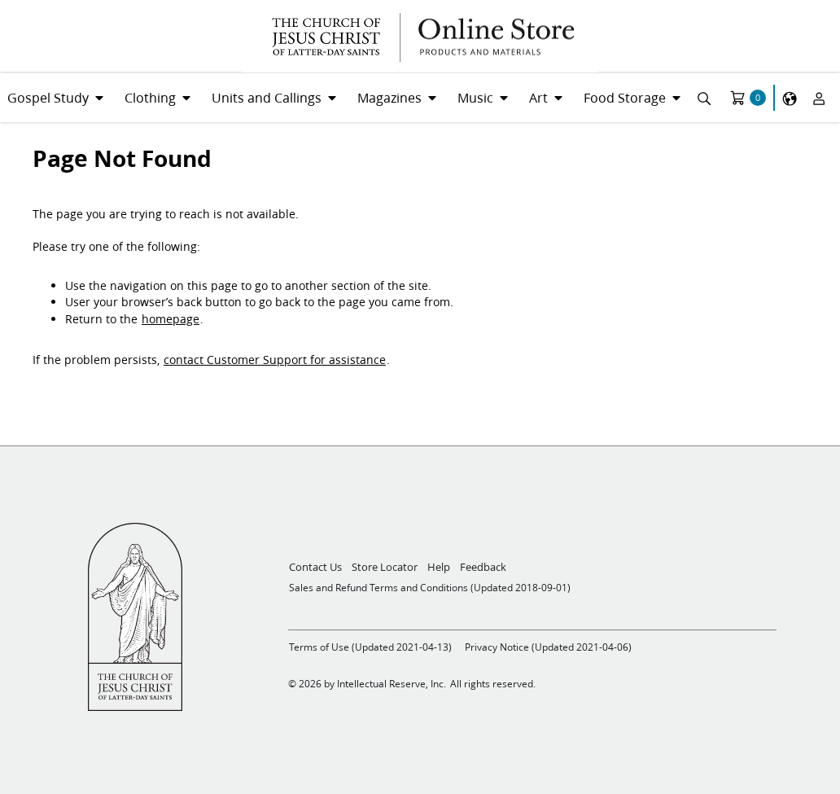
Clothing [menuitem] (150, 97)
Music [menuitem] (475, 97)
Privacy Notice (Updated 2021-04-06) (548, 647)
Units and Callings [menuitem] (267, 97)
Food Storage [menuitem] (625, 97)
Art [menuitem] (538, 97)
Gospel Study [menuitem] (48, 97)
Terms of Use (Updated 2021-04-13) (370, 647)
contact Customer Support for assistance (275, 360)
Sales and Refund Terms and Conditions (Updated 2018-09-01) (430, 587)
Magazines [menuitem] (389, 97)
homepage (170, 319)
